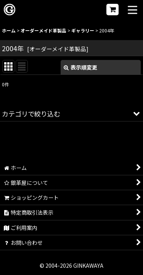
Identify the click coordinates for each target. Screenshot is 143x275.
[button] (132, 10)
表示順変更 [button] (80, 67)
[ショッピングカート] (112, 9)
